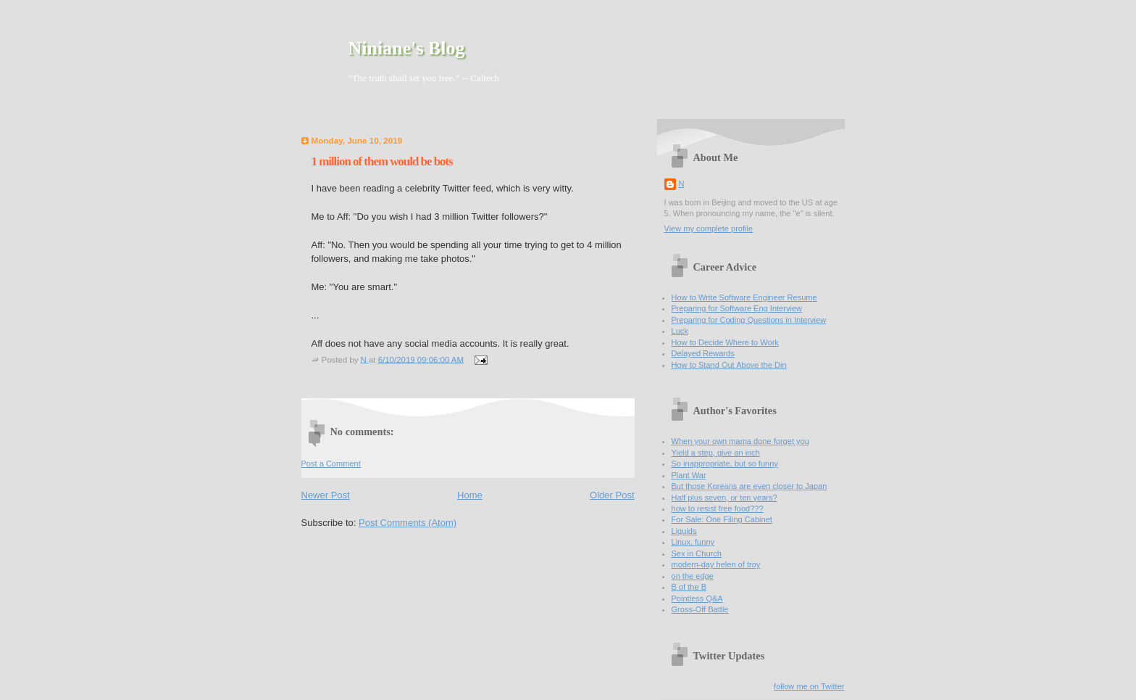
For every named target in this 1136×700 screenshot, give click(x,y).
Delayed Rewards (703, 353)
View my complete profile (708, 228)
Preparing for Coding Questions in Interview (749, 320)
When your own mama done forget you (740, 441)
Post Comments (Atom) (407, 522)
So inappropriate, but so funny (725, 463)
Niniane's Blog (406, 48)
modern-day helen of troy (716, 564)
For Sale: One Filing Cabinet (722, 519)
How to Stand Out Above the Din (729, 365)
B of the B (689, 586)
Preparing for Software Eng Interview (737, 308)
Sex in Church (697, 553)
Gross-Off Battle (700, 609)
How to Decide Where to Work (725, 342)
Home (470, 495)
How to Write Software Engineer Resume (744, 297)
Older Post (612, 495)
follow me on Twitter (809, 686)
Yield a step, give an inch (716, 452)
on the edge (693, 576)
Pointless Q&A (697, 598)
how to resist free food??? (718, 508)
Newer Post (325, 495)
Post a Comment (331, 463)
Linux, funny (693, 542)
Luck (680, 330)
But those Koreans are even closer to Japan (749, 486)
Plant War (689, 475)
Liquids (684, 531)
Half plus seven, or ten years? (724, 497)
